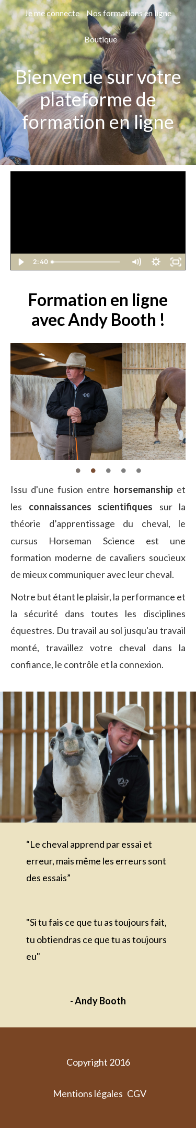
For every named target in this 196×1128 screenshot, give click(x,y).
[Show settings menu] (156, 262)
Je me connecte (52, 13)
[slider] (86, 262)
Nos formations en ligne (128, 13)
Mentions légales (88, 1093)
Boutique (100, 39)
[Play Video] (20, 262)
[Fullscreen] (176, 262)
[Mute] (136, 262)
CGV (136, 1093)
